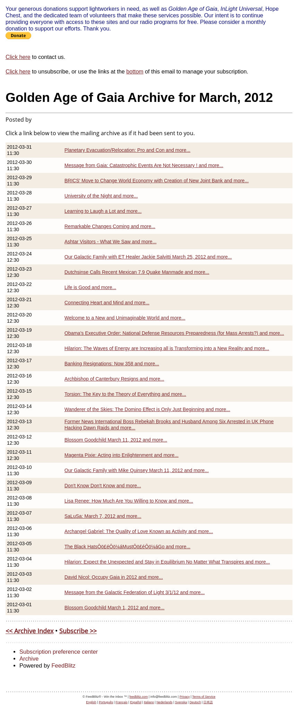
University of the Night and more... (101, 196)
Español (135, 702)
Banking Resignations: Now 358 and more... (111, 363)
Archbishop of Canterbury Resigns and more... (114, 379)
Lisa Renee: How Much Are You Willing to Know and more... (128, 501)
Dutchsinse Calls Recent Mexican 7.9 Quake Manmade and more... (136, 272)
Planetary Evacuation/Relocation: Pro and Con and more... (127, 150)
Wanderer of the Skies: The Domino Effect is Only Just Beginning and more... (147, 409)
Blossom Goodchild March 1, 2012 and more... (114, 607)
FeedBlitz (63, 665)
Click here (18, 57)
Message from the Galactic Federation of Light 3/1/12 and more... (134, 592)
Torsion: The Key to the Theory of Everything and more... (125, 394)
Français (122, 702)
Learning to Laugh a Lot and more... (103, 211)
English (91, 702)
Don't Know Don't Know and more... (102, 485)
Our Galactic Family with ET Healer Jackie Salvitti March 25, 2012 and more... (148, 257)
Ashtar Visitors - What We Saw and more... (110, 241)
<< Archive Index (29, 631)
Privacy (184, 696)
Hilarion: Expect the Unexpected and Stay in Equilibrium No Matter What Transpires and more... (167, 562)
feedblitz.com (139, 696)
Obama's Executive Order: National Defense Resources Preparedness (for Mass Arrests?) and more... (174, 333)
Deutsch (195, 702)
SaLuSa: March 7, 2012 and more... (102, 516)
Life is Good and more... (90, 287)
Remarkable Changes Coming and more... (109, 226)
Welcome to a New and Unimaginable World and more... (124, 318)
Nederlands (165, 702)
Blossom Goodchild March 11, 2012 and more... (115, 440)
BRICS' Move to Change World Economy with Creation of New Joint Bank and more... (156, 180)
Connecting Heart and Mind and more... (106, 302)
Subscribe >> (78, 631)
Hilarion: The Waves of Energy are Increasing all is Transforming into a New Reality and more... (166, 348)
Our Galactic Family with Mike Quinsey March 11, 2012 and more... (136, 470)
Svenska (181, 702)
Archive (28, 658)
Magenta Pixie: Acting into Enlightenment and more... (121, 455)
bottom (134, 71)
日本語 (208, 702)
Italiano (149, 702)
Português (106, 702)
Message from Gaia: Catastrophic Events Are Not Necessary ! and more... (143, 165)
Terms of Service (204, 696)
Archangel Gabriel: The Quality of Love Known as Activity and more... (138, 531)
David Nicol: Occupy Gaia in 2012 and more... (113, 577)
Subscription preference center (58, 651)
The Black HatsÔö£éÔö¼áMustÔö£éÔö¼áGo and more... (127, 546)
